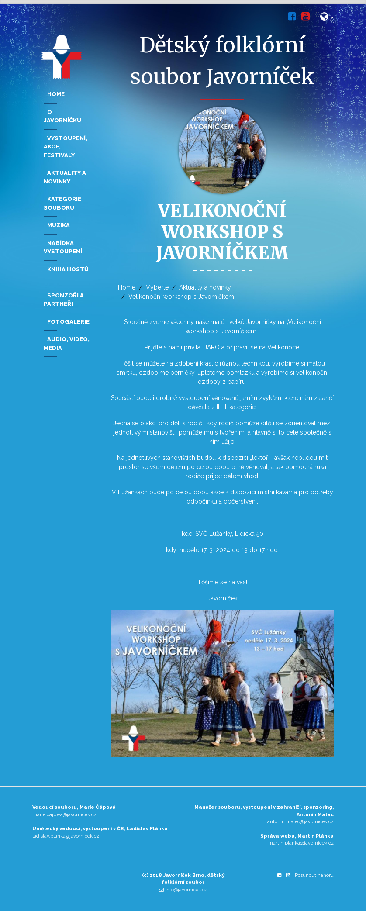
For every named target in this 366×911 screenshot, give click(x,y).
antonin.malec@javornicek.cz (300, 822)
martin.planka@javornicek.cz (301, 843)
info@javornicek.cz (186, 890)
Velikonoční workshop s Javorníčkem (181, 296)
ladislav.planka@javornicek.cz (65, 836)
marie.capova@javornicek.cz (64, 815)
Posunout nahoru (314, 875)
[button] (327, 18)
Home (126, 287)
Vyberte (157, 287)
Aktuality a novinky (205, 287)
